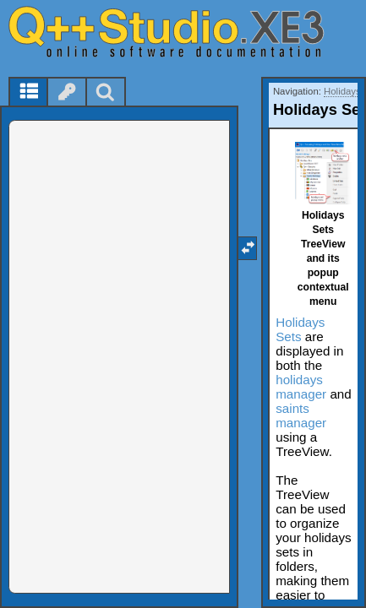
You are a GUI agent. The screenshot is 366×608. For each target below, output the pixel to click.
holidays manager (301, 386)
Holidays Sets (300, 329)
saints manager (301, 415)
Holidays (342, 91)
